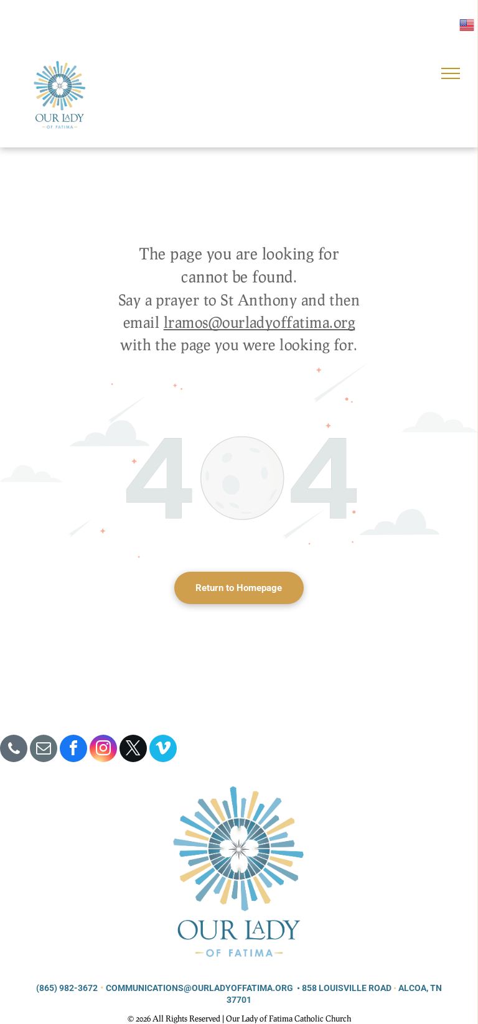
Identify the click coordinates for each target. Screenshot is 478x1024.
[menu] (450, 73)
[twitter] (133, 750)
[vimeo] (163, 750)
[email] (43, 750)
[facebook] (73, 750)
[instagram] (103, 750)
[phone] (13, 750)
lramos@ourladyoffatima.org (259, 322)
